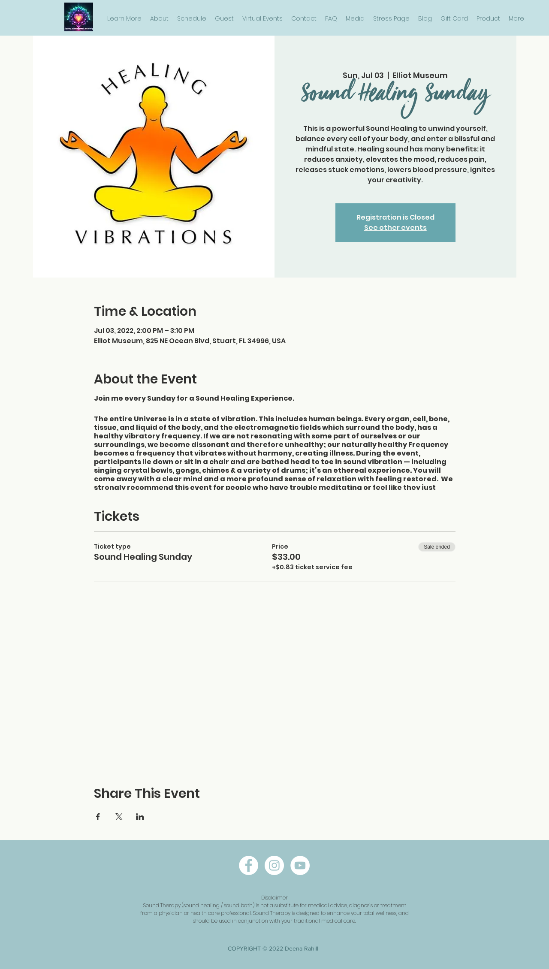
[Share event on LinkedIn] (140, 816)
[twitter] (300, 865)
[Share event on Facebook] (98, 816)
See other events (395, 227)
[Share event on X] (119, 816)
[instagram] (274, 865)
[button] (124, 19)
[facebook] (248, 865)
